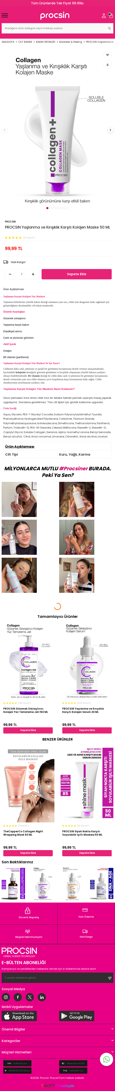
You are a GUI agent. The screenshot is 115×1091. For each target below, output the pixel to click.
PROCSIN (10, 221)
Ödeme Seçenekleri (39, 289)
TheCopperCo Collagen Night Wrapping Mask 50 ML (23, 833)
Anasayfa (8, 42)
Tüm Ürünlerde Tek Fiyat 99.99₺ (57, 3)
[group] (57, 127)
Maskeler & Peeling (70, 42)
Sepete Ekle (76, 274)
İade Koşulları (62, 289)
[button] (47, 208)
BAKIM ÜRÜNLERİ (45, 42)
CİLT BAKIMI (25, 42)
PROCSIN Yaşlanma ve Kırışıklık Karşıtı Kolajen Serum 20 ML (83, 710)
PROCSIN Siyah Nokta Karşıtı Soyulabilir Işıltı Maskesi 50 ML (82, 833)
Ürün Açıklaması (13, 289)
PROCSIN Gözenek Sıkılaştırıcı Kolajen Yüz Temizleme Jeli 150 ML (25, 710)
